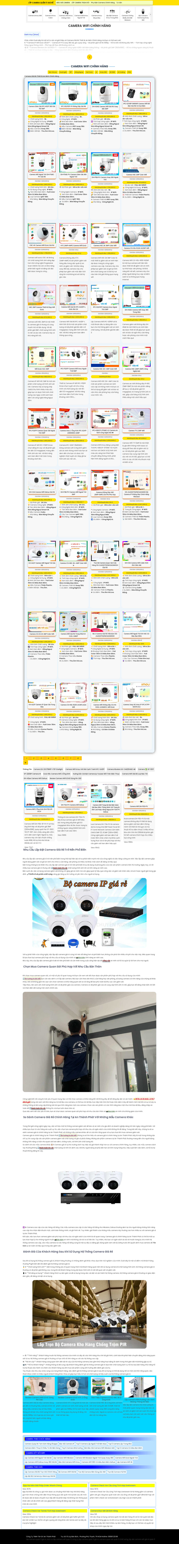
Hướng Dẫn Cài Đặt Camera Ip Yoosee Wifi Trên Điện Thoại (96, 774)
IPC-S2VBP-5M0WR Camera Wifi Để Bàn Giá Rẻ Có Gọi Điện (136, 105)
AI (96, 72)
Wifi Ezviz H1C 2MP (42, 369)
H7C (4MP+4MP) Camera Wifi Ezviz (73, 245)
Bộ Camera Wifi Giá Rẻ (67, 1472)
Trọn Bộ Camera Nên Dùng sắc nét (92, 1472)
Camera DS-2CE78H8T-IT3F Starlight (48, 769)
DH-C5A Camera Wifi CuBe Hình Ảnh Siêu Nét (136, 564)
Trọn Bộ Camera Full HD (117, 1472)
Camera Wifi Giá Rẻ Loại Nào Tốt (135, 774)
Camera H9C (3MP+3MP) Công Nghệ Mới (136, 370)
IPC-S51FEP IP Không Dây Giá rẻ (73, 106)
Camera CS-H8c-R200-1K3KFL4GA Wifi (73, 706)
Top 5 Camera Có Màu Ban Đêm (129, 1448)
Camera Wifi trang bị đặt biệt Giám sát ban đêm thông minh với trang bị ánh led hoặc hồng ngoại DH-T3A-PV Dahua (106, 808)
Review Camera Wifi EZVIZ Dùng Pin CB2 (65, 778)
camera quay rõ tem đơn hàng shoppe (41, 1444)
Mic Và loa (53, 72)
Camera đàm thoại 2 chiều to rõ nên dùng (42, 1448)
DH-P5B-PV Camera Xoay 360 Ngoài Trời (105, 178)
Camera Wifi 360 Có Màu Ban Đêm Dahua (98, 1462)
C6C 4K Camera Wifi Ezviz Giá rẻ (42, 245)
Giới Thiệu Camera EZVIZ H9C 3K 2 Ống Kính (106, 1399)
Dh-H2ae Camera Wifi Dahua (35, 778)
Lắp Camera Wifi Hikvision (63, 1458)
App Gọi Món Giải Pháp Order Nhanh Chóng (42, 1485)
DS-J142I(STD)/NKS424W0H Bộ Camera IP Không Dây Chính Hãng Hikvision (136, 494)
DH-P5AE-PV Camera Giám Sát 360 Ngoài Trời (73, 176)
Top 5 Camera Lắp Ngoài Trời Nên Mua (91, 1444)
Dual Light (63, 72)
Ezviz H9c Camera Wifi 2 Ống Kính (56, 774)
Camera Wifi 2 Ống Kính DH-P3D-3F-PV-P (39, 810)
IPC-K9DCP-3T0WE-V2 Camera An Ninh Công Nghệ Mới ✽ (105, 431)
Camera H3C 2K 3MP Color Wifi (105, 245)
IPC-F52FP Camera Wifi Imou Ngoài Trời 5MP (73, 370)
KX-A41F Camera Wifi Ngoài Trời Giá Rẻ (42, 564)
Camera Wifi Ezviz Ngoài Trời (126, 1458)
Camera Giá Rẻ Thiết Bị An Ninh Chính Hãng (41, 76)
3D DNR (112, 72)
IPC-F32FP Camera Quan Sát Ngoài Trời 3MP (42, 432)
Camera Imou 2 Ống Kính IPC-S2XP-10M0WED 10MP (73, 432)
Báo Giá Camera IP (66, 1444)
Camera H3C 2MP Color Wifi (136, 175)
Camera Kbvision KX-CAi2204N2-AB (121, 769)
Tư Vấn (119, 2)
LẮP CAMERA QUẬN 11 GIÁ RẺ (40, 2)
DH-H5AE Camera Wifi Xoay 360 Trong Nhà (136, 311)
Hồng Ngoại (79, 72)
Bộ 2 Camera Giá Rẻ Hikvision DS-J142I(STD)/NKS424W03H (105, 635)
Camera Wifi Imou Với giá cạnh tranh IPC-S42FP (85, 769)
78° (70, 72)
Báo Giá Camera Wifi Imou (69, 1462)
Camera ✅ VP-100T (146, 769)
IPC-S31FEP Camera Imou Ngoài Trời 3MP (105, 308)
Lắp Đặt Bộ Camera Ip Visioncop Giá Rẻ (40, 1476)
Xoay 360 (103, 72)
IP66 (129, 72)
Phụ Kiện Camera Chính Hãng (103, 2)
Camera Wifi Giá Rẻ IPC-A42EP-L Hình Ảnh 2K (73, 308)
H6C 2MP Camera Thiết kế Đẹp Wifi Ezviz (42, 308)
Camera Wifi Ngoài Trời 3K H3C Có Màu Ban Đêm (136, 635)
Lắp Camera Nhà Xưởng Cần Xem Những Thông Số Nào (139, 1401)
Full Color (89, 72)
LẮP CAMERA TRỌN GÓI (80, 2)
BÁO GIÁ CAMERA (63, 2)
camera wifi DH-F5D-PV (139, 806)
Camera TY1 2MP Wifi (137, 431)
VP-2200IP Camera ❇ (32, 774)
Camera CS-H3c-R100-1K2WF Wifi (136, 248)
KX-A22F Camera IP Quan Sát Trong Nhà (42, 706)
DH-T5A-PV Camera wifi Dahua (72, 805)
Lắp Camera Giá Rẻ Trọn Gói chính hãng (41, 1472)
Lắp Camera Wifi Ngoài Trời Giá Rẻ (38, 1458)
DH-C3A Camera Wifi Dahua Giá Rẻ (42, 492)
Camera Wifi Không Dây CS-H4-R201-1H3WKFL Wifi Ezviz (105, 706)
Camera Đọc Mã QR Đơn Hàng (104, 1510)
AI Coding (121, 72)
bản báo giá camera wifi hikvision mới (99, 1448)
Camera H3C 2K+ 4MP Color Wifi (105, 369)
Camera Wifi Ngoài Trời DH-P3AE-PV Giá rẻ (42, 176)
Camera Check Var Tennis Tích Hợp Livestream (44, 1510)
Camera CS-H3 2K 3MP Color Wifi (42, 634)
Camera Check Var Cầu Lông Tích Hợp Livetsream (113, 1485)
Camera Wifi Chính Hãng (89, 26)
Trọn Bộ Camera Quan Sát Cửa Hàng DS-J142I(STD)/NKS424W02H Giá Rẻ (105, 565)
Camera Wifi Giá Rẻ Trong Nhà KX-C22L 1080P (73, 635)
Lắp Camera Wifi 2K (124, 1462)
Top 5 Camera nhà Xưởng (72, 1448)
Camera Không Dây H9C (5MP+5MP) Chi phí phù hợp (105, 493)
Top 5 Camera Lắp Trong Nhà (120, 1444)
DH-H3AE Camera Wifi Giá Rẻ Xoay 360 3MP (105, 108)
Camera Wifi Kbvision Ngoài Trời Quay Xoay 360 (94, 1458)
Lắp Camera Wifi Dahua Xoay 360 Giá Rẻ (41, 1462)
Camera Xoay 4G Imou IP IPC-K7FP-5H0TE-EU (136, 706)
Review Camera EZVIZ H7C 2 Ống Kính (72, 1399)
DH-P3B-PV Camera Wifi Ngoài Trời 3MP (73, 493)
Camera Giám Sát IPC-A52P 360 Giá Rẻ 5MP (42, 107)
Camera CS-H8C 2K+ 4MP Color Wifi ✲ (73, 564)
